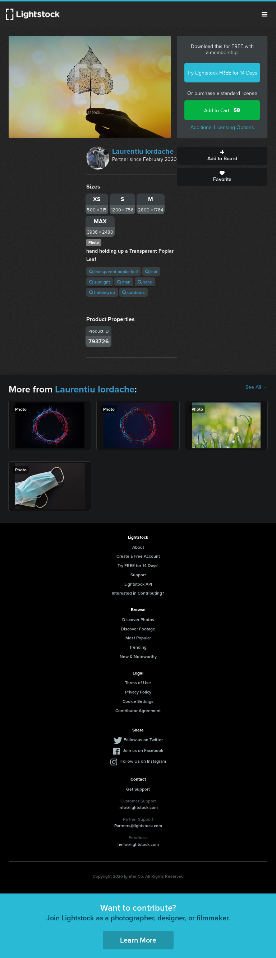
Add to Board (222, 156)
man (123, 282)
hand (145, 282)
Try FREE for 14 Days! (138, 565)
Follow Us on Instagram (143, 761)
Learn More (138, 940)
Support (138, 575)
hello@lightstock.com (138, 844)
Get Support (138, 789)
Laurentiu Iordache (143, 151)
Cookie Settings (138, 701)
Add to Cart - (222, 110)
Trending (138, 647)
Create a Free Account (138, 556)
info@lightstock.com (138, 807)
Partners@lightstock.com (138, 826)
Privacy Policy (138, 692)
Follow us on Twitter (143, 740)
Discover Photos (138, 619)
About (138, 547)
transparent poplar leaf (113, 271)
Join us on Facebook (143, 750)
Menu (264, 14)
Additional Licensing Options (222, 127)
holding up (102, 292)
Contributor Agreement (138, 710)
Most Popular (138, 638)
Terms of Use (138, 683)
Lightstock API (138, 584)
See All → (256, 387)
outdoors (133, 292)
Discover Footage (138, 629)
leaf (151, 271)
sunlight (99, 282)
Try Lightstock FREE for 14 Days (222, 72)
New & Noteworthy (138, 656)
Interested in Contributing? (138, 593)
